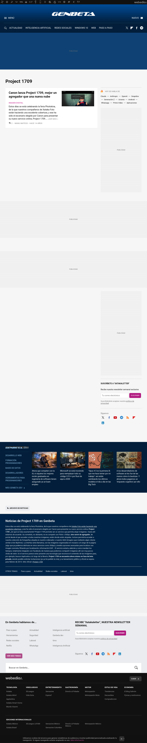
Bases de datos (12, 468)
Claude (103, 96)
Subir (133, 679)
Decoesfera (109, 695)
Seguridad (34, 635)
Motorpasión (90, 691)
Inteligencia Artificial (61, 646)
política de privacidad (108, 639)
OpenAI (124, 96)
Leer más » (53, 119)
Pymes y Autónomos (132, 695)
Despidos (135, 96)
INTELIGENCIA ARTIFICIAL (38, 28)
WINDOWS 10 (81, 28)
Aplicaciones (132, 103)
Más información (77, 740)
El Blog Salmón (130, 691)
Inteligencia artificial (61, 630)
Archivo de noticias (19, 508)
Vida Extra (30, 695)
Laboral (64, 571)
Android (131, 100)
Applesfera (10, 699)
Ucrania (122, 100)
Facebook (136, 28)
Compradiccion (111, 699)
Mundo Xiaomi (12, 707)
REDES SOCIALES (63, 28)
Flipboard (131, 28)
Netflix (9, 646)
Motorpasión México (93, 724)
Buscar (136, 667)
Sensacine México (53, 724)
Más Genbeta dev (13, 488)
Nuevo (135, 18)
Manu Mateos (21, 123)
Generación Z (109, 100)
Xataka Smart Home (14, 703)
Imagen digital (16, 103)
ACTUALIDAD (15, 28)
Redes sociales (51, 571)
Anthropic (114, 96)
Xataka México (12, 724)
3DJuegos (30, 691)
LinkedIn (103, 422)
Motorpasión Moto (92, 695)
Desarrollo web (13, 455)
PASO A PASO (105, 28)
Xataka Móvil (11, 695)
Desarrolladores (14, 473)
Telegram (141, 28)
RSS (127, 417)
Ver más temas (14, 656)
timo (72, 571)
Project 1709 (38, 562)
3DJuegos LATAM (33, 724)
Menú (11, 18)
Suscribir (135, 395)
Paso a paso (26, 571)
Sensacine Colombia (54, 728)
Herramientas (12, 635)
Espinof (49, 695)
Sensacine (50, 691)
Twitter (126, 28)
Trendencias (109, 691)
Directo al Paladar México (72, 725)
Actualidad (38, 571)
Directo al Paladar (72, 691)
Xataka (9, 691)
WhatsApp (34, 646)
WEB (93, 28)
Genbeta (73, 14)
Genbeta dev (17, 447)
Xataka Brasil (11, 728)
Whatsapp (105, 103)
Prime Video (118, 103)
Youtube (115, 417)
